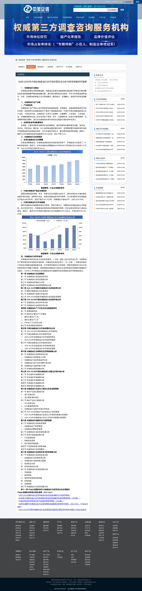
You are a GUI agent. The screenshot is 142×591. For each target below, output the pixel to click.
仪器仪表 (46, 572)
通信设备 (115, 545)
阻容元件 (46, 557)
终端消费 (115, 540)
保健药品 (32, 559)
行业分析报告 (38, 17)
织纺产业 (46, 530)
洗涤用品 (115, 528)
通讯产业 (116, 534)
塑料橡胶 (73, 559)
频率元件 (46, 562)
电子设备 (46, 564)
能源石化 (45, 60)
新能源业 (40, 67)
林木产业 (60, 67)
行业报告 (115, 1)
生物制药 (32, 564)
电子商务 (59, 530)
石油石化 (31, 67)
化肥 (72, 555)
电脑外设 (73, 533)
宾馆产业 (32, 530)
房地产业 (18, 533)
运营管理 (115, 538)
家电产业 (74, 522)
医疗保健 (32, 551)
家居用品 (18, 528)
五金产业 (18, 530)
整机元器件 (46, 569)
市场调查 (92, 17)
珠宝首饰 (46, 528)
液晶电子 (18, 555)
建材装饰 (18, 525)
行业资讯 (107, 1)
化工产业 (74, 551)
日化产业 (116, 522)
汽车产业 (87, 528)
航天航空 (87, 555)
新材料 (18, 540)
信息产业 (59, 533)
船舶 (86, 533)
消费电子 (19, 551)
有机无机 (73, 562)
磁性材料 (46, 559)
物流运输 (87, 530)
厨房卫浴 (73, 528)
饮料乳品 (32, 528)
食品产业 (32, 538)
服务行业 (32, 522)
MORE (123, 99)
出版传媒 (87, 562)
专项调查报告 (67, 17)
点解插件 (46, 567)
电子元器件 (46, 555)
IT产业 (59, 522)
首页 (27, 17)
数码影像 (18, 557)
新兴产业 (88, 551)
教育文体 (87, 559)
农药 (72, 557)
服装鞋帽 (46, 525)
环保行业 (60, 551)
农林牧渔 (87, 564)
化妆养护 (115, 525)
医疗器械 (32, 555)
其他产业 (79, 67)
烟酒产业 (32, 535)
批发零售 (32, 533)
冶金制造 (50, 67)
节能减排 (59, 557)
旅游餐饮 (32, 525)
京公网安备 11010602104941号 (77, 589)
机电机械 (18, 535)
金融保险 (87, 557)
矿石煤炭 (69, 67)
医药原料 (32, 562)
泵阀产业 (18, 538)
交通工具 (87, 525)
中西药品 (32, 557)
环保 (58, 555)
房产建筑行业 (20, 522)
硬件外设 (59, 528)
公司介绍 (122, 1)
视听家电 (73, 525)
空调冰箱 (73, 530)
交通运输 (88, 522)
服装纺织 (46, 522)
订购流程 (113, 17)
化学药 (31, 567)
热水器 (73, 535)
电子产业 (46, 551)
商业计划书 (80, 17)
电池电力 (21, 67)
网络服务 (59, 525)
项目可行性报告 (52, 17)
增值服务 (115, 542)
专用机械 (87, 535)
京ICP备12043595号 (60, 589)
